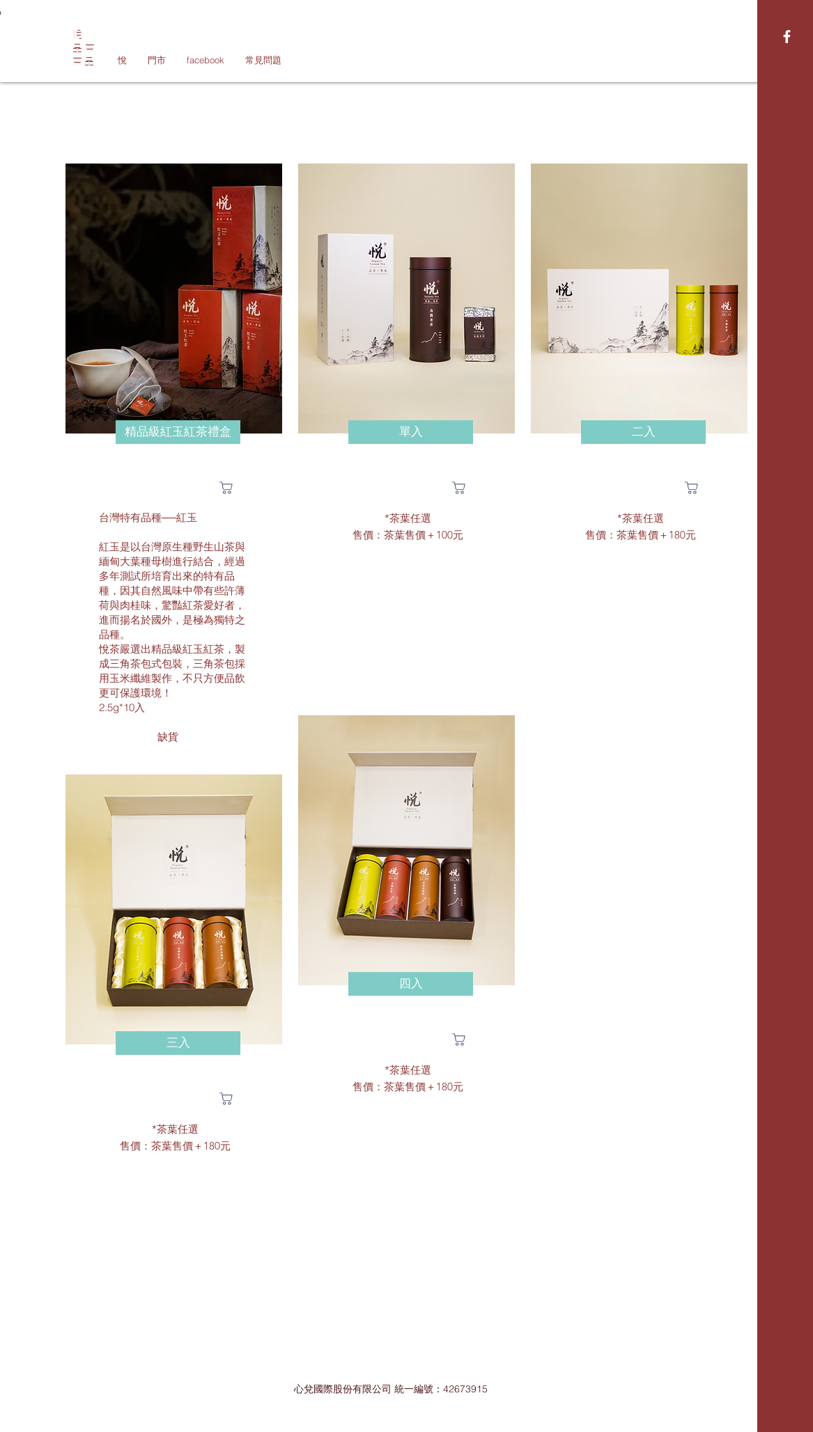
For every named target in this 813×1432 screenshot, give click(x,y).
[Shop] (226, 488)
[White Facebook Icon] (787, 36)
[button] (178, 432)
